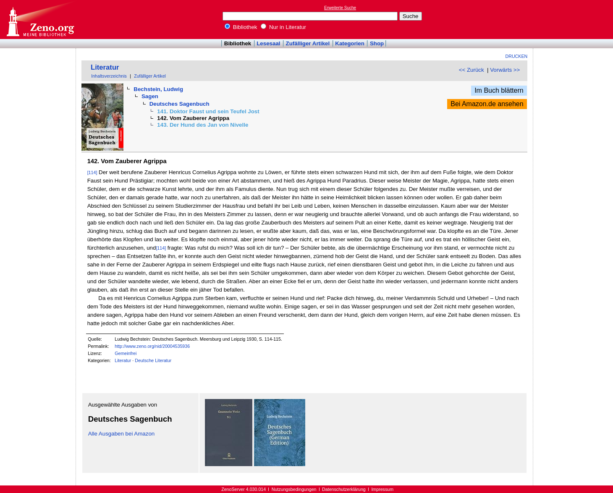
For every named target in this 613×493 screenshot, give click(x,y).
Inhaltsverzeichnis (109, 75)
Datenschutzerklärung (344, 489)
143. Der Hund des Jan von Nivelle (202, 125)
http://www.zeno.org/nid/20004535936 (152, 346)
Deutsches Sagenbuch (179, 104)
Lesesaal (268, 43)
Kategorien (349, 43)
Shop (377, 43)
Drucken (517, 56)
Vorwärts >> (505, 70)
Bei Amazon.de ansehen (487, 103)
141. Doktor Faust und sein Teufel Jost (208, 111)
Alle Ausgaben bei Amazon (121, 433)
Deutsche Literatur (153, 360)
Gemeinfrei (125, 353)
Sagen (149, 96)
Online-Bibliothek (40, 19)
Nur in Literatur (283, 27)
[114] (92, 172)
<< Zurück (471, 70)
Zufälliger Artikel (308, 43)
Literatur (105, 67)
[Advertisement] (574, 19)
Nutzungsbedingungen (294, 489)
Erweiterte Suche (340, 7)
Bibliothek (241, 27)
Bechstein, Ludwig (158, 89)
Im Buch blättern (499, 90)
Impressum (382, 489)
